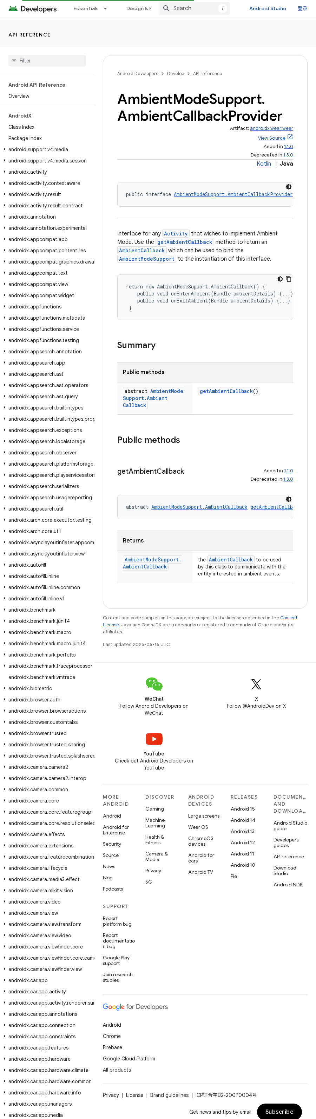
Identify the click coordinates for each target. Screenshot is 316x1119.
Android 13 (243, 831)
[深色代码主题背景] (288, 186)
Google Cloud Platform (129, 1058)
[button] (46, 149)
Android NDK (288, 884)
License (134, 1095)
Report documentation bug (119, 941)
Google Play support (116, 960)
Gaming (154, 809)
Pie (234, 876)
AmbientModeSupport (147, 258)
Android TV (200, 872)
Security (112, 844)
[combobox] (194, 8)
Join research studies (118, 977)
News (109, 866)
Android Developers (137, 73)
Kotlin (264, 163)
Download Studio (285, 871)
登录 (303, 8)
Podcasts (113, 889)
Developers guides (286, 842)
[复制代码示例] (288, 279)
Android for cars (201, 858)
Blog (108, 877)
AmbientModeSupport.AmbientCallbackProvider (233, 194)
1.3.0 (288, 155)
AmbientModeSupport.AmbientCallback (153, 398)
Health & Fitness (154, 840)
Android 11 (242, 854)
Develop (175, 73)
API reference (29, 35)
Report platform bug (117, 921)
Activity (176, 233)
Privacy (153, 870)
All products (117, 1070)
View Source (271, 138)
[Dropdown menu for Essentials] (108, 8)
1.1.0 (288, 146)
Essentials (86, 8)
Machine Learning (155, 823)
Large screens (203, 816)
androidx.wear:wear (271, 128)
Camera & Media (156, 856)
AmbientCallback (142, 250)
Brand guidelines (169, 1095)
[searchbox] (47, 60)
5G (148, 882)
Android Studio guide (290, 826)
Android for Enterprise (116, 830)
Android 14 (243, 820)
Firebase (112, 1047)
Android (112, 816)
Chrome (112, 1036)
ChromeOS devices (200, 841)
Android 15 (243, 809)
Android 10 (243, 865)
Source (111, 855)
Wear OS (198, 827)
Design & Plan (142, 8)
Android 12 (243, 842)
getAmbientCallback (184, 242)
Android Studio (268, 8)
